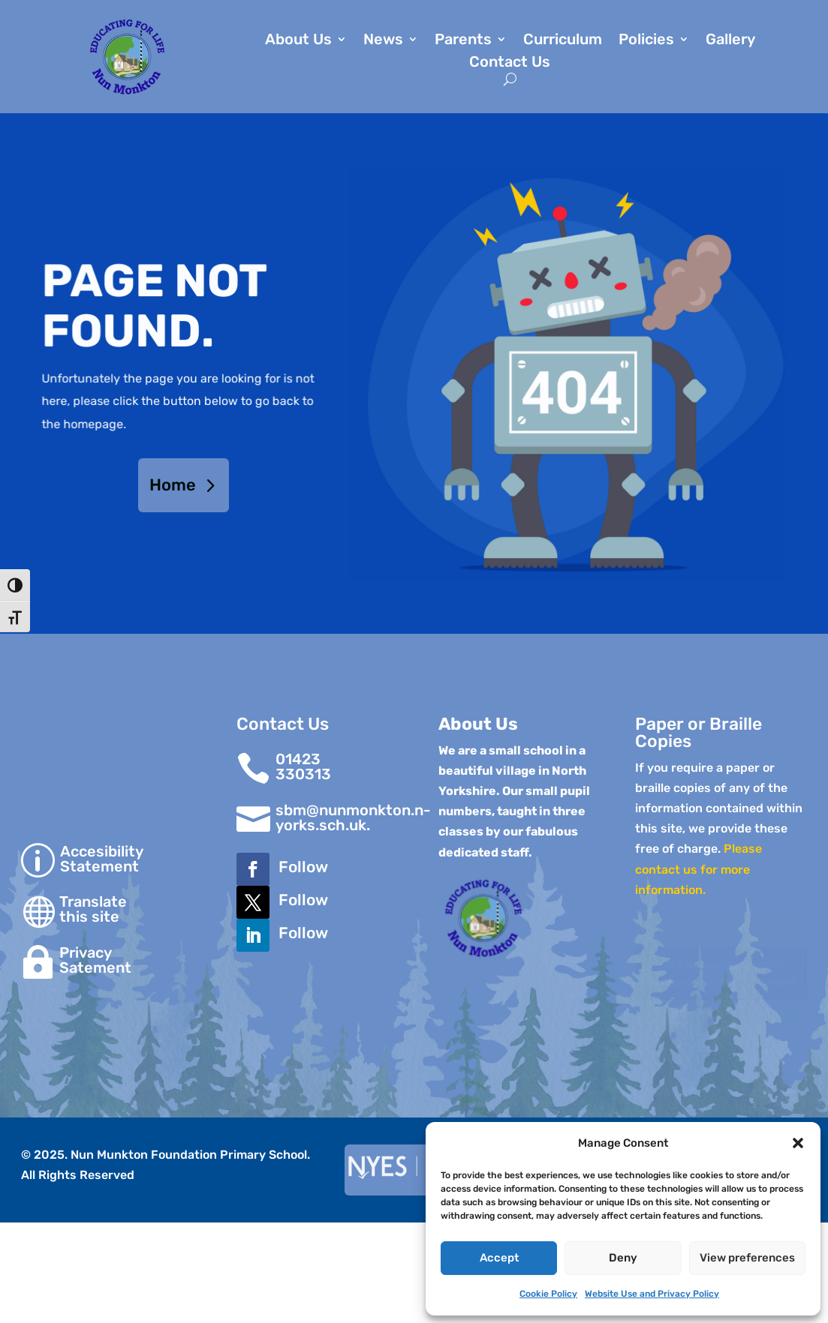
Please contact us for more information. (698, 869)
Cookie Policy (548, 1293)
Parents (463, 41)
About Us (298, 41)
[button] (797, 1143)
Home (172, 485)
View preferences (747, 1257)
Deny (623, 1257)
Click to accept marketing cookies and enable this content (721, 973)
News (383, 41)
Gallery (730, 41)
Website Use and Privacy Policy (652, 1293)
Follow (303, 866)
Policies (646, 41)
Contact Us (509, 63)
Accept (499, 1257)
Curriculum (562, 41)
